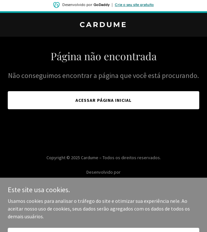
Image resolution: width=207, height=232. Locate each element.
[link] (103, 25)
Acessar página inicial (103, 100)
